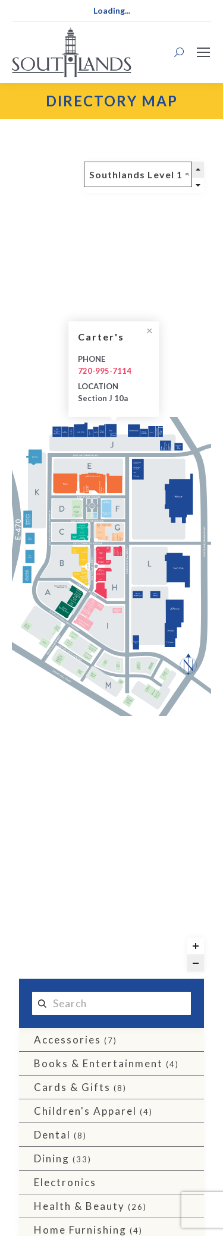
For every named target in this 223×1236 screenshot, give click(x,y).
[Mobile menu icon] (203, 52)
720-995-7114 (104, 371)
